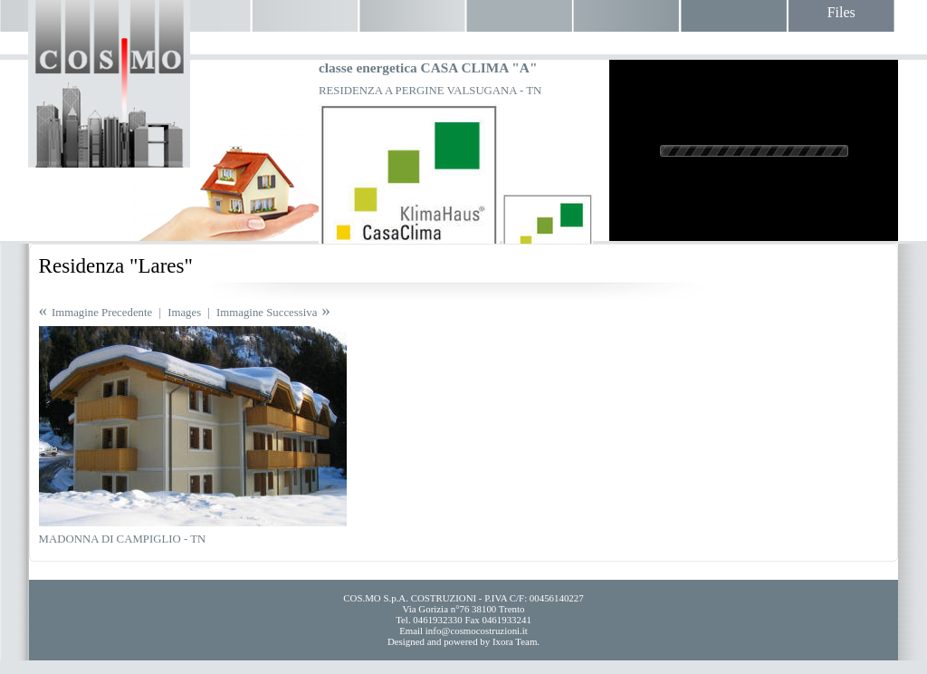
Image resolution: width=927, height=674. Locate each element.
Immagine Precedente (102, 312)
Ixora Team (514, 641)
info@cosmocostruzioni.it (476, 630)
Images (184, 312)
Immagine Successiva (266, 312)
